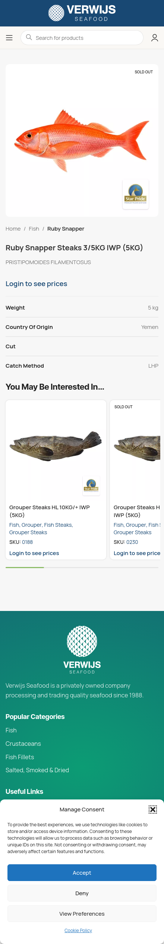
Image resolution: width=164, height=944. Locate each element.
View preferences (82, 914)
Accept (82, 873)
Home (13, 228)
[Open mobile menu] (9, 37)
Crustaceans (23, 743)
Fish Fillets (20, 757)
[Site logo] (82, 12)
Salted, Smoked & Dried (37, 770)
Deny (82, 893)
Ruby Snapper (65, 228)
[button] (153, 809)
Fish (34, 228)
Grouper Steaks (28, 532)
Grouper (32, 524)
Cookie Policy (78, 930)
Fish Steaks (58, 524)
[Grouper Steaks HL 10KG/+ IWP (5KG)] (56, 450)
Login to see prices (36, 283)
